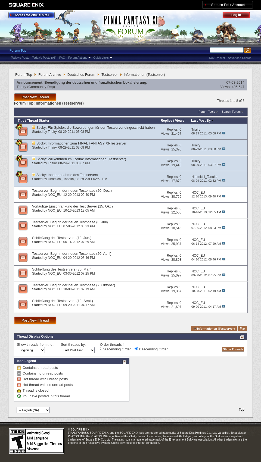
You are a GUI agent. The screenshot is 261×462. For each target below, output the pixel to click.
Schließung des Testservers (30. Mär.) (62, 269)
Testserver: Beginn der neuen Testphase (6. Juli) (70, 222)
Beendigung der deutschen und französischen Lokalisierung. (96, 82)
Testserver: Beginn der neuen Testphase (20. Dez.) (72, 190)
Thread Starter (38, 120)
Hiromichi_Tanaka (61, 179)
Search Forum (231, 111)
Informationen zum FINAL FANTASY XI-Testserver (87, 143)
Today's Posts (20, 57)
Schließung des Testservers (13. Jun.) (61, 238)
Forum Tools (207, 111)
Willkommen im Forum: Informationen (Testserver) (87, 159)
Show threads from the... (36, 344)
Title (21, 120)
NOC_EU (54, 195)
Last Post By (202, 120)
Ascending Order (115, 349)
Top (242, 328)
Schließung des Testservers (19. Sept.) (62, 301)
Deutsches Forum (81, 75)
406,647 (238, 87)
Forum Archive (49, 75)
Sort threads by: (73, 344)
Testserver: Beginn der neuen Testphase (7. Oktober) (73, 285)
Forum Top (18, 50)
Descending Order (151, 349)
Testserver (109, 75)
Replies (166, 120)
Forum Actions (77, 57)
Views (179, 120)
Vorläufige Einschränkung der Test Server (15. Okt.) (72, 206)
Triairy (21, 87)
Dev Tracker (217, 57)
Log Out (239, 16)
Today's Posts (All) (44, 57)
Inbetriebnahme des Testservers (73, 175)
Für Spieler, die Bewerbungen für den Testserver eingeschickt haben (101, 127)
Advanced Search (239, 57)
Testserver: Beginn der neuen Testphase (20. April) (71, 254)
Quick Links (101, 57)
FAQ (62, 57)
